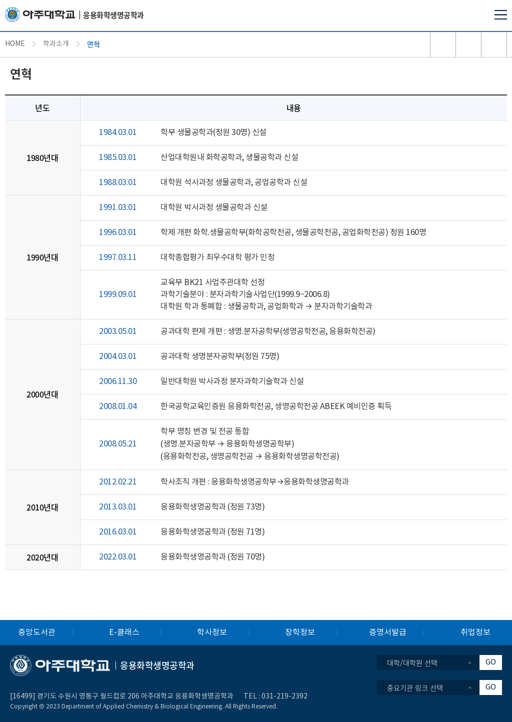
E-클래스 (124, 632)
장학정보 (300, 632)
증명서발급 (387, 632)
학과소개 (56, 44)
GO (491, 662)
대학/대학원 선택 (412, 663)
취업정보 (475, 632)
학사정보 (212, 632)
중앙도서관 (37, 632)
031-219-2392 (285, 696)
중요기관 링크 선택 (415, 687)
